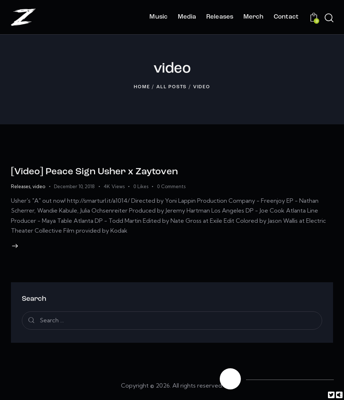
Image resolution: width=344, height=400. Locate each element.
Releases (20, 186)
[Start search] (328, 18)
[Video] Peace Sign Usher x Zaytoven (94, 172)
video (38, 186)
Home (142, 87)
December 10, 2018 (74, 186)
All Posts (171, 87)
